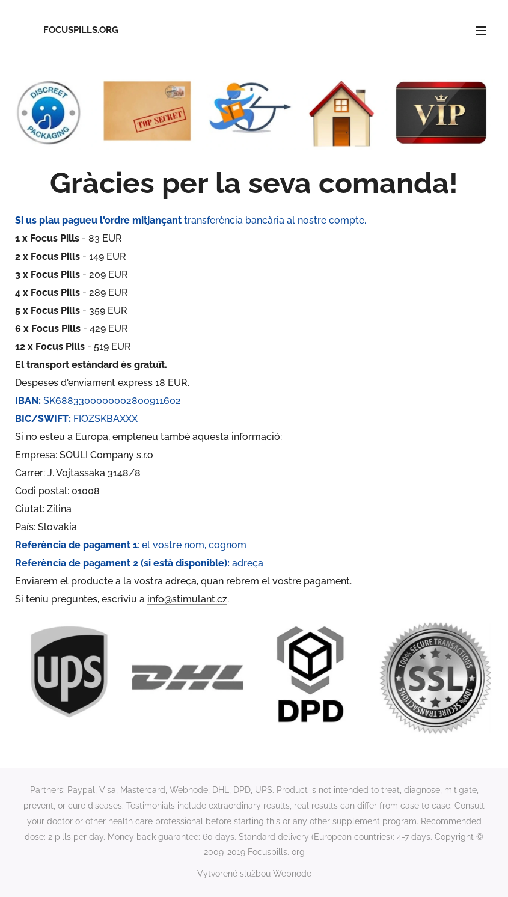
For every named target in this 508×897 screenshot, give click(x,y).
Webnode (292, 873)
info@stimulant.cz (187, 599)
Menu (481, 30)
